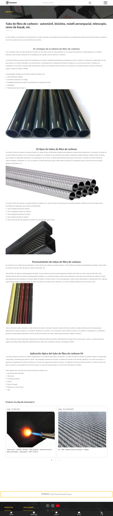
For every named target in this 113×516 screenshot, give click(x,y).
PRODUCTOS (9, 507)
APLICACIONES (28, 507)
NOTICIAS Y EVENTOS (13, 14)
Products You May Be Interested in (20, 402)
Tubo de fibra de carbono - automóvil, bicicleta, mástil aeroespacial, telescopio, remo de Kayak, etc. (35, 14)
